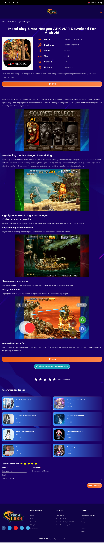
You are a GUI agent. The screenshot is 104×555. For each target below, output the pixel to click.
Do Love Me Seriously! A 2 (27, 437)
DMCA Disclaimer (36, 539)
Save (52, 86)
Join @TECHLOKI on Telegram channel (52, 371)
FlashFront (20, 453)
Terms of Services (36, 531)
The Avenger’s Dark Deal (77, 406)
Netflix (83, 535)
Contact (32, 527)
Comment (36, 474)
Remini (83, 539)
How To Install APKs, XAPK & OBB (65, 532)
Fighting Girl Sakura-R (76, 437)
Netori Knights (73, 453)
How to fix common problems (66, 538)
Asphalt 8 (84, 527)
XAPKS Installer (61, 523)
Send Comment (92, 492)
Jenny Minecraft (86, 531)
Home (4, 24)
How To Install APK (62, 527)
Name (4, 474)
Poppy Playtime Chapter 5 (90, 523)
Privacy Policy (34, 535)
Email (4, 481)
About (32, 523)
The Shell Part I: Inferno (77, 422)
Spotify (83, 543)
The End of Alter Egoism (26, 406)
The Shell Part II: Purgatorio (27, 422)
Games (9, 24)
